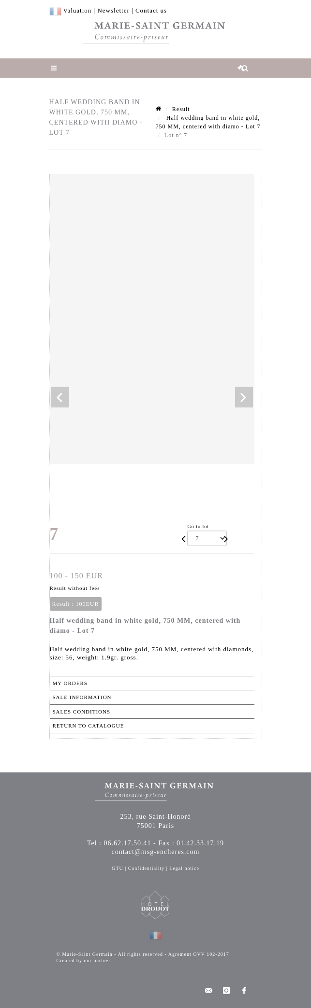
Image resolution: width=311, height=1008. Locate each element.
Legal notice (184, 868)
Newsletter (113, 10)
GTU (117, 868)
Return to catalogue (88, 725)
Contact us (151, 10)
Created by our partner (84, 960)
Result (181, 109)
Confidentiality (146, 868)
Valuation (77, 10)
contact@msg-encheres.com (156, 851)
